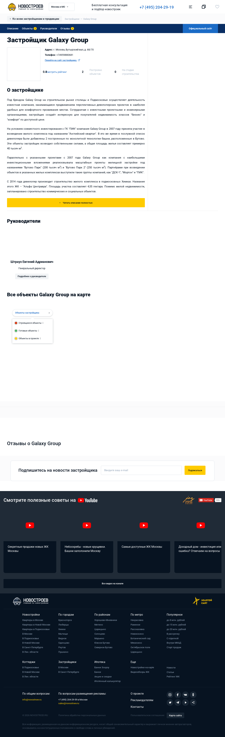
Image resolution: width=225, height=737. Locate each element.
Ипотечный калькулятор (107, 681)
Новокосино (137, 633)
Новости (171, 667)
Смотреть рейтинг (56, 72)
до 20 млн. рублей (176, 629)
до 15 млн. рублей (176, 624)
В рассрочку (173, 633)
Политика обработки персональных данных (82, 715)
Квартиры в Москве (32, 620)
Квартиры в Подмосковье (36, 629)
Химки (62, 629)
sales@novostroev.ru (68, 703)
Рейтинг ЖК (173, 676)
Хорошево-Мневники (105, 620)
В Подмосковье (30, 638)
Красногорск (65, 620)
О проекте (137, 693)
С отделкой (173, 638)
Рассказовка (137, 629)
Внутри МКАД (174, 642)
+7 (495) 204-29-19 (157, 7)
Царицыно (100, 629)
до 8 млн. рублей (176, 620)
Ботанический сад (140, 638)
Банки (97, 672)
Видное (62, 638)
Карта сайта (175, 715)
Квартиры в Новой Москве (36, 624)
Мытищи (63, 633)
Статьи (170, 672)
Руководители (48, 28)
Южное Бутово (102, 642)
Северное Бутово (103, 647)
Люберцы (63, 624)
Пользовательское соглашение (147, 715)
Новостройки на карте (142, 667)
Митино (98, 624)
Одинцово (63, 642)
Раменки (135, 624)
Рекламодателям (142, 700)
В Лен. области (30, 652)
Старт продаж (174, 647)
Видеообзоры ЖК (140, 672)
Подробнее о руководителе (32, 276)
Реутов (62, 647)
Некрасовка (137, 620)
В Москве (27, 633)
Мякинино (136, 642)
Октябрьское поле (140, 647)
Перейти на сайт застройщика (62, 60)
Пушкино (63, 652)
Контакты (137, 706)
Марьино (99, 638)
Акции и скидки (103, 676)
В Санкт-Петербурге (32, 647)
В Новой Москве (31, 642)
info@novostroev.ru (31, 699)
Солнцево (99, 633)
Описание (12, 28)
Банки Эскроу (101, 667)
